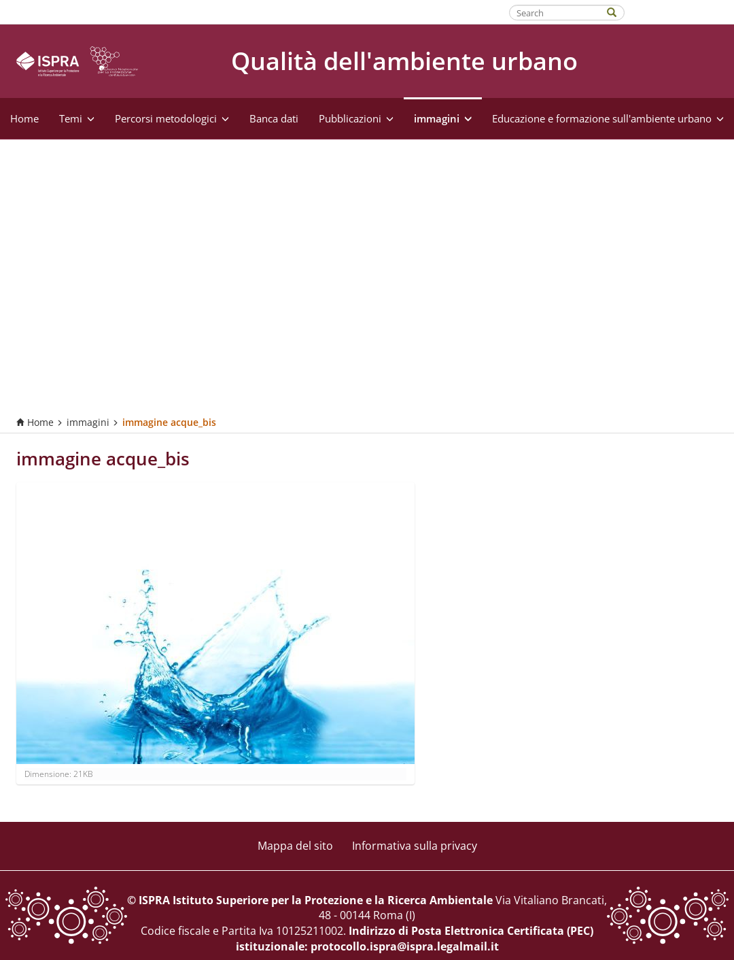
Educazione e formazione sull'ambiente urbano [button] (608, 118)
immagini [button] (443, 118)
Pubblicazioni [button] (356, 118)
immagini (88, 422)
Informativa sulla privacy (414, 845)
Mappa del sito (295, 845)
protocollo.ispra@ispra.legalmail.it (405, 946)
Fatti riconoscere (680, 11)
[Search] (618, 11)
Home (24, 118)
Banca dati (273, 118)
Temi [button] (76, 118)
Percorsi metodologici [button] (172, 118)
